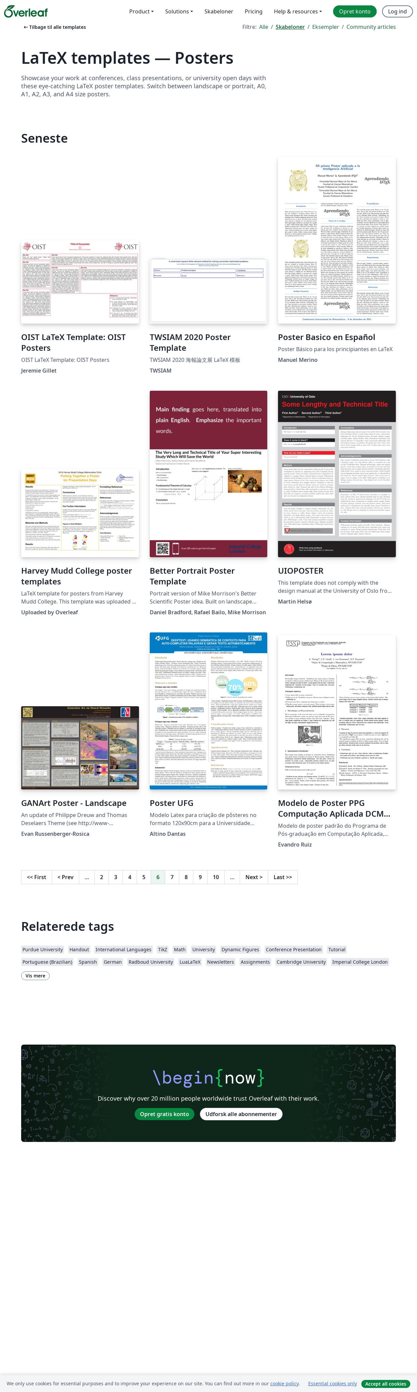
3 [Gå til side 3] (115, 877)
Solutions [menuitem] (177, 11)
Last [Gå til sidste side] (283, 877)
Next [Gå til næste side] (254, 877)
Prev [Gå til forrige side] (65, 877)
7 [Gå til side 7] (172, 877)
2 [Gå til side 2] (101, 877)
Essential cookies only (332, 1383)
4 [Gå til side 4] (129, 877)
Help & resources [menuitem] (296, 11)
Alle (263, 27)
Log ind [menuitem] (397, 11)
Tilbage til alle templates (54, 27)
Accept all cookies (385, 1384)
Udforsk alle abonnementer (241, 1114)
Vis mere (35, 975)
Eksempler (325, 27)
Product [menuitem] (139, 11)
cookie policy (284, 1383)
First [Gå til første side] (36, 877)
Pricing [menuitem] (254, 11)
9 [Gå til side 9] (200, 877)
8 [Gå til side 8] (186, 877)
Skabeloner (290, 27)
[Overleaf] (26, 11)
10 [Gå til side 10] (216, 877)
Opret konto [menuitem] (355, 11)
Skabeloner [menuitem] (218, 11)
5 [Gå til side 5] (143, 877)
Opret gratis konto (164, 1114)
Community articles (371, 27)
